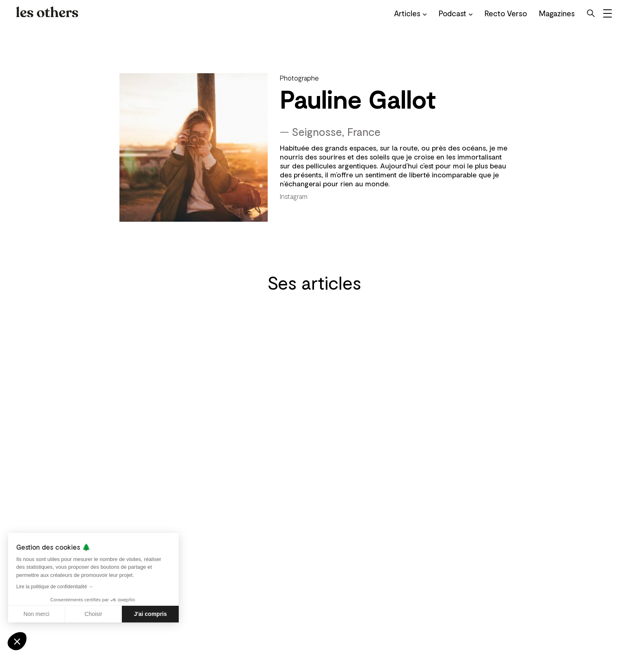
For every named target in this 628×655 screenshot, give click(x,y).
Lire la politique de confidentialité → (54, 587)
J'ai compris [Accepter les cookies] (150, 614)
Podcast (455, 13)
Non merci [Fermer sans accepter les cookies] (37, 614)
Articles (410, 13)
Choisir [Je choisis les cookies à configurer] (93, 614)
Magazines (557, 13)
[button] (17, 641)
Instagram (294, 196)
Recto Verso (506, 13)
